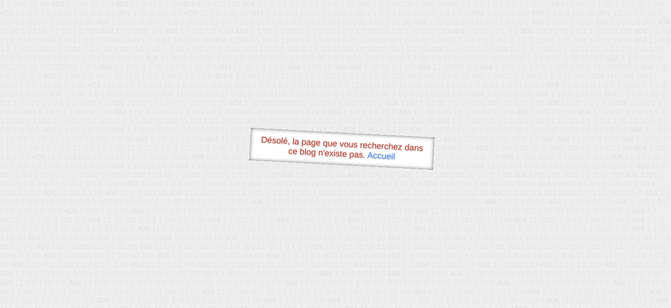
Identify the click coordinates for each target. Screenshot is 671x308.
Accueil (381, 155)
